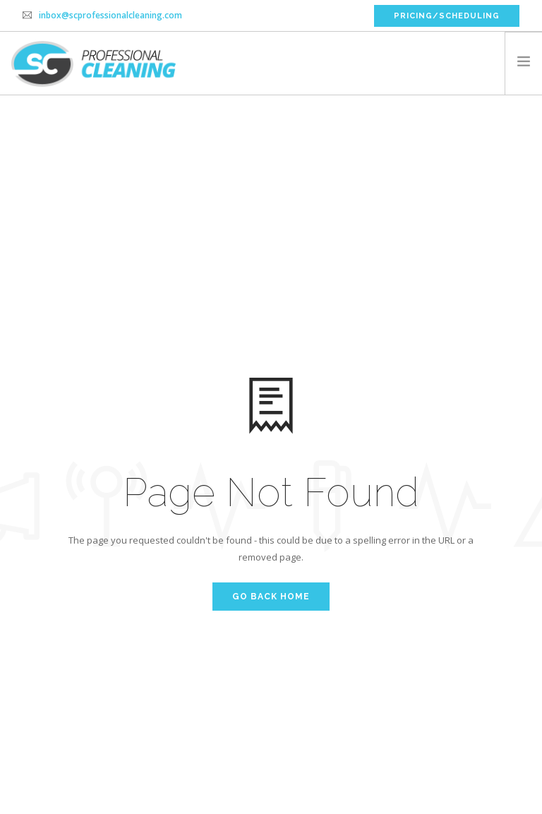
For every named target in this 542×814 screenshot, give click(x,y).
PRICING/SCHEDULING (447, 15)
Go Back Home (271, 596)
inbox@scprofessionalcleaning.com (110, 15)
